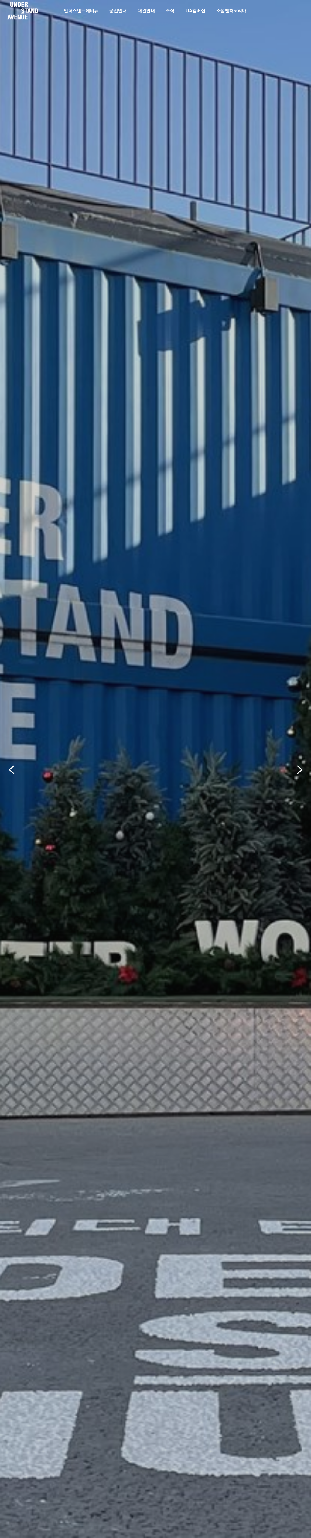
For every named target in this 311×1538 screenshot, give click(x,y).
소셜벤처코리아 (231, 11)
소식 (170, 11)
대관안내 (146, 11)
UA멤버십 (195, 11)
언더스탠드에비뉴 (81, 11)
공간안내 (118, 11)
